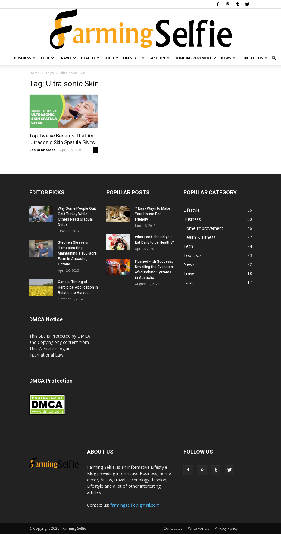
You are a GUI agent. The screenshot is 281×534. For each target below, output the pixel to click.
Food (111, 58)
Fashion (159, 58)
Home (34, 73)
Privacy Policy (226, 528)
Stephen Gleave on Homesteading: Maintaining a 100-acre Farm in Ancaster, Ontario (77, 253)
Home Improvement (195, 58)
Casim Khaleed (42, 149)
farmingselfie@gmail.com (135, 505)
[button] (274, 58)
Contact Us (253, 58)
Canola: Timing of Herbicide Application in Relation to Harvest (78, 287)
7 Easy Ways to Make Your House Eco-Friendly (152, 213)
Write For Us (198, 528)
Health (90, 58)
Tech (47, 58)
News (228, 58)
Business (25, 58)
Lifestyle (134, 58)
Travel (67, 58)
